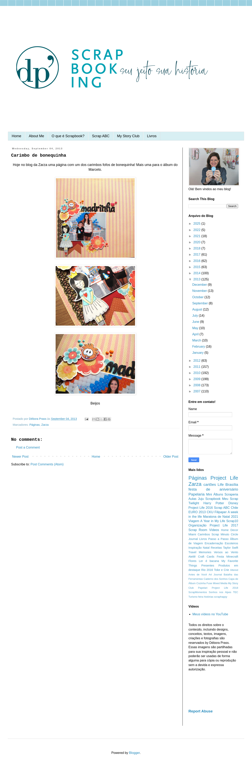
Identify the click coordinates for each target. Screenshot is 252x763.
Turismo (193, 596)
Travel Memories (199, 552)
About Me (36, 136)
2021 (197, 236)
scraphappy (220, 596)
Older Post (170, 456)
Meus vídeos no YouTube (210, 614)
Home (16, 136)
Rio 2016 (207, 569)
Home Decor (229, 530)
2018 (197, 248)
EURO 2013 (197, 512)
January (198, 352)
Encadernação (214, 543)
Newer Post (20, 456)
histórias (208, 596)
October (198, 297)
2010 (197, 373)
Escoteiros (231, 543)
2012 (197, 360)
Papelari (202, 587)
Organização (197, 525)
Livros (151, 136)
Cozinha (201, 583)
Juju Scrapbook (209, 498)
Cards (210, 556)
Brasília (231, 484)
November (200, 290)
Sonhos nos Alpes (220, 592)
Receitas (216, 547)
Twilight (193, 503)
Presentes (207, 565)
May (195, 328)
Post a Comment (28, 447)
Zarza (45, 424)
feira (200, 596)
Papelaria (196, 494)
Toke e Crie (221, 569)
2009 (197, 379)
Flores (192, 561)
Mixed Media (220, 583)
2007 (197, 391)
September (200, 303)
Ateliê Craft (196, 556)
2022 (197, 230)
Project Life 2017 (224, 525)
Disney (233, 503)
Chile (234, 507)
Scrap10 (232, 521)
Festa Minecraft (227, 556)
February (199, 346)
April (195, 334)
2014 (197, 273)
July (195, 315)
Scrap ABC (100, 136)
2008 (197, 385)
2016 (197, 261)
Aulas (192, 498)
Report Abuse (200, 711)
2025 (197, 223)
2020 (197, 242)
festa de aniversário (213, 489)
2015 (197, 267)
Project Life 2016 (200, 507)
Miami (192, 534)
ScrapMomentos (197, 592)
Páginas (34, 424)
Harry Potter (213, 503)
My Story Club (128, 136)
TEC (235, 592)
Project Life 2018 (225, 587)
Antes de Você (197, 574)
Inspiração (195, 547)
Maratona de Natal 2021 (220, 516)
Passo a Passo (218, 539)
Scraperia (231, 494)
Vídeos (214, 530)
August (197, 309)
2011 (197, 366)
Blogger (134, 752)
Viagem (193, 521)
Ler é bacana (209, 561)
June (196, 321)
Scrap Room (197, 530)
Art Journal (215, 574)
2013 (197, 279)
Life (221, 484)
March (197, 340)
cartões (210, 484)
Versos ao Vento (226, 552)
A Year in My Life (212, 521)
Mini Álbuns (214, 494)
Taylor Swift (230, 547)
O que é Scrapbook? (68, 136)
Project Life (224, 478)
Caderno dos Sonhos (216, 578)
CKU (210, 512)
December (200, 284)
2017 (197, 254)
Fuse (209, 583)
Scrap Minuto (220, 534)
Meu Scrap (230, 498)
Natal (206, 547)
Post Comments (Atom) (47, 464)
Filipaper (220, 512)
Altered (234, 569)
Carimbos (204, 534)
